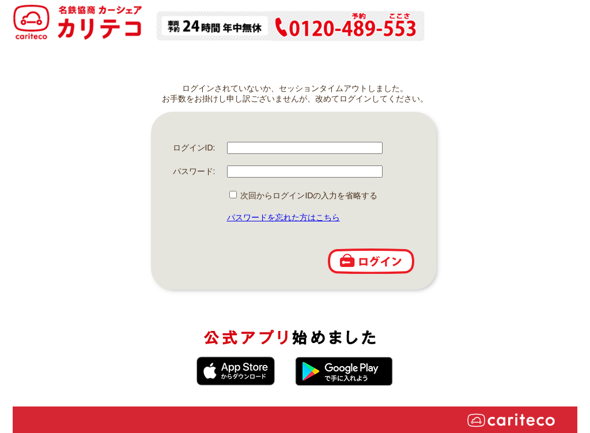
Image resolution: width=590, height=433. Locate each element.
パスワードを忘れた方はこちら (283, 217)
